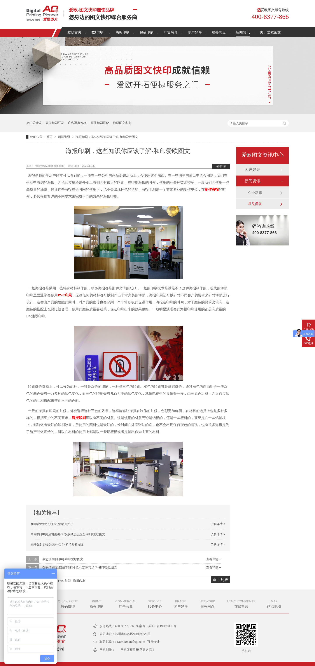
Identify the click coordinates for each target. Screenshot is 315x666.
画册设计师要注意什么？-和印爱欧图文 (57, 544)
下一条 (32, 567)
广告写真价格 (77, 123)
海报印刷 (79, 418)
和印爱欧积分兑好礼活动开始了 (52, 524)
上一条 (32, 559)
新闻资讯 (243, 32)
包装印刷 (147, 32)
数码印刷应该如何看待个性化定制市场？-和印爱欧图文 (79, 567)
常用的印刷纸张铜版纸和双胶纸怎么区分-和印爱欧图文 (68, 534)
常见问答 (255, 204)
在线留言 (241, 603)
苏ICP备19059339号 (162, 626)
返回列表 (221, 166)
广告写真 (171, 32)
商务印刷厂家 (55, 123)
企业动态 (255, 193)
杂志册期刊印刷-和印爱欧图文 (62, 559)
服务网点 (219, 32)
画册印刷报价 (100, 123)
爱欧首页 (74, 32)
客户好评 (195, 32)
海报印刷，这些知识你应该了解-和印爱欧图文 (107, 137)
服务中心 (155, 603)
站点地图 (274, 603)
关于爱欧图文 (270, 32)
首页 (49, 137)
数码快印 (98, 32)
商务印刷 (123, 32)
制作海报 (212, 189)
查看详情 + (213, 559)
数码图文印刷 (122, 123)
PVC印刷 (65, 295)
